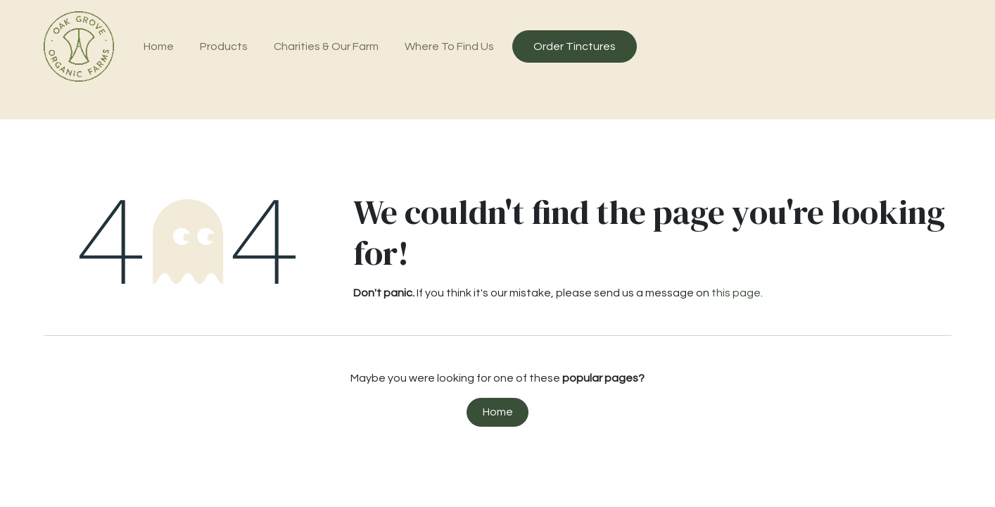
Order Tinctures (574, 46)
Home (498, 412)
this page (736, 293)
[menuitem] (159, 46)
